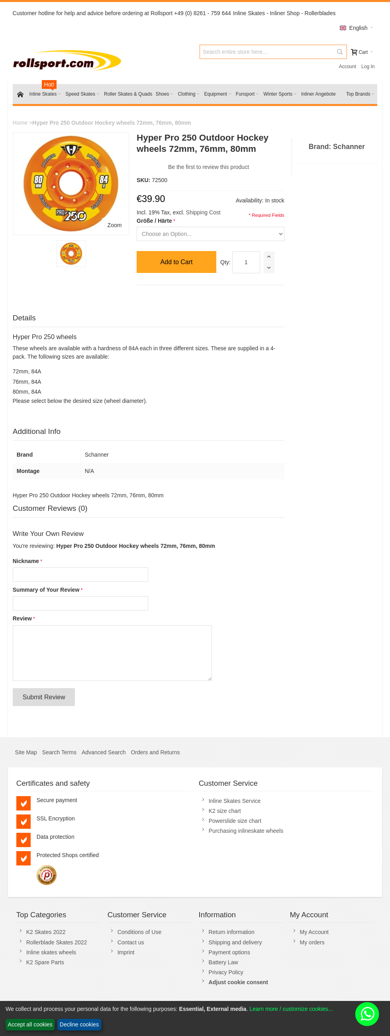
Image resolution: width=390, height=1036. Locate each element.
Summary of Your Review (46, 590)
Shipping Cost (203, 212)
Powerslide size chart (235, 821)
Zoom (115, 225)
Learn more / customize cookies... (291, 1009)
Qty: (225, 262)
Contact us (131, 942)
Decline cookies (79, 1024)
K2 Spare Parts (45, 962)
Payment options (229, 952)
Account (347, 66)
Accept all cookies (30, 1024)
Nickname (26, 561)
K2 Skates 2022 (46, 932)
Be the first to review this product (208, 167)
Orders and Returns (155, 752)
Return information (232, 932)
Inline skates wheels (51, 952)
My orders (312, 942)
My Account (314, 932)
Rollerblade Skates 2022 (56, 942)
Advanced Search (104, 752)
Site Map (26, 752)
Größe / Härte (154, 221)
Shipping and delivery (235, 942)
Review (22, 618)
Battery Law (223, 962)
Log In (367, 66)
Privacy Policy (226, 972)
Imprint (126, 952)
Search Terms (59, 752)
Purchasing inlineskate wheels (246, 831)
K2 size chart (225, 811)
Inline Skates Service (235, 801)
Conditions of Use (140, 932)
